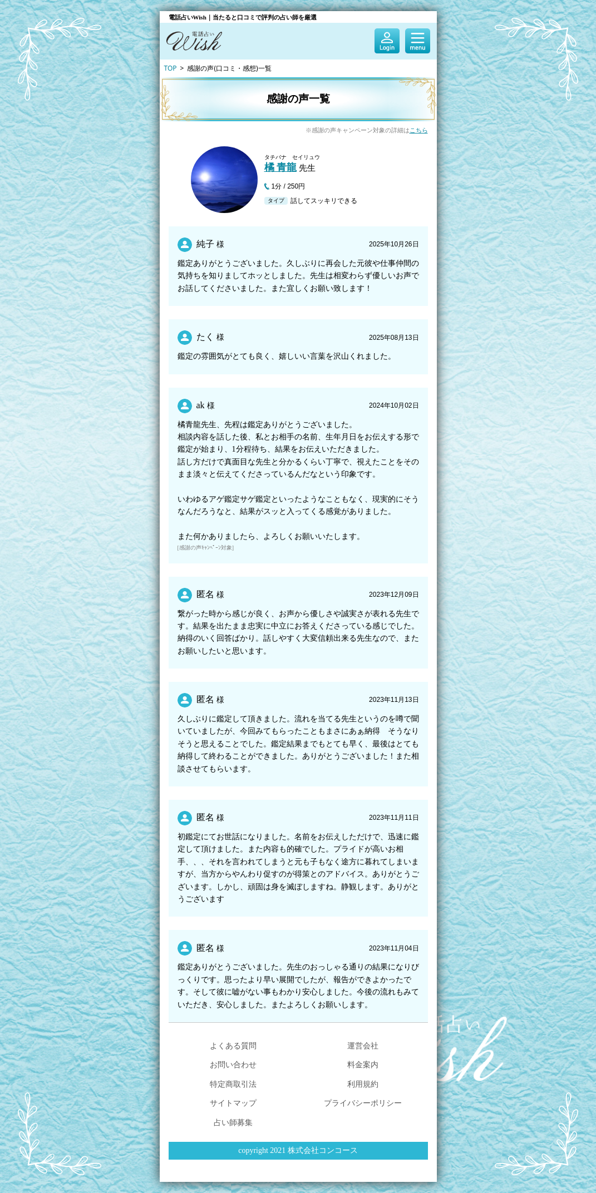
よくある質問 (233, 1045)
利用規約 (362, 1083)
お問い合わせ (233, 1064)
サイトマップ (233, 1102)
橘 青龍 (280, 167)
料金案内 (362, 1064)
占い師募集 (233, 1122)
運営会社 (362, 1045)
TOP (170, 68)
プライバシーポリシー (363, 1102)
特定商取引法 (233, 1083)
